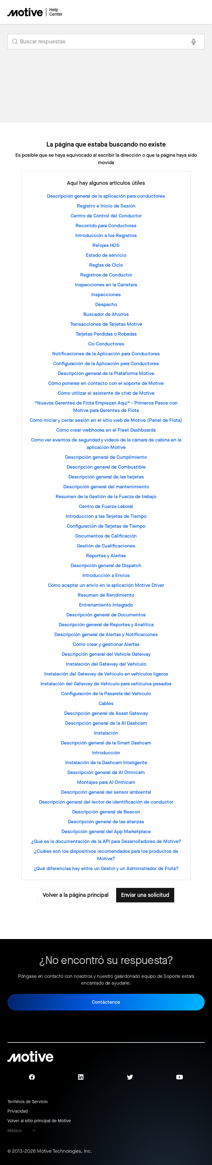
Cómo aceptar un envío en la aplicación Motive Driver (106, 585)
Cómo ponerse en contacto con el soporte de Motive (106, 383)
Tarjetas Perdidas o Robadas (106, 334)
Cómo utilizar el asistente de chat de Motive (106, 393)
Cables (106, 703)
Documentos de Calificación (106, 536)
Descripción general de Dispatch (106, 565)
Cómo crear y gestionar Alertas (106, 644)
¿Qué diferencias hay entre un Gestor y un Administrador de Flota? (106, 868)
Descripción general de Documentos (106, 614)
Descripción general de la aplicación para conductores (106, 196)
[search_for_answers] (106, 41)
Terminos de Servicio (27, 1101)
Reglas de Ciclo (106, 265)
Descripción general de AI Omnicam (106, 772)
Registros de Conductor (106, 275)
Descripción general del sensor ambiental (106, 792)
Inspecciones (106, 294)
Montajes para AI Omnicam (106, 782)
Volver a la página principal (75, 895)
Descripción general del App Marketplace (106, 831)
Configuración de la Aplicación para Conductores (106, 363)
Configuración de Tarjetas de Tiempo (106, 526)
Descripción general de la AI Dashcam (106, 723)
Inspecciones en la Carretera (106, 284)
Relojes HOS (106, 245)
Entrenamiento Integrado (106, 605)
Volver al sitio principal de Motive (39, 1121)
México (14, 1130)
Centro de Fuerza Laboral (106, 506)
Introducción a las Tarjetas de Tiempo (106, 516)
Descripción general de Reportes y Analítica (106, 624)
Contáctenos (106, 1002)
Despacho (106, 304)
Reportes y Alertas (106, 555)
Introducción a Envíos (106, 575)
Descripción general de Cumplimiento (106, 457)
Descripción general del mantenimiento (106, 486)
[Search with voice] (193, 41)
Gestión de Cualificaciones (106, 545)
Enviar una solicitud (146, 895)
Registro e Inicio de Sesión (106, 206)
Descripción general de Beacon (106, 811)
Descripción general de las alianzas (106, 821)
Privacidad (17, 1111)
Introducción (106, 752)
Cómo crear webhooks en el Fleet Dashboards (106, 430)
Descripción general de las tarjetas (106, 477)
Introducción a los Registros (106, 235)
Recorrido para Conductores (106, 225)
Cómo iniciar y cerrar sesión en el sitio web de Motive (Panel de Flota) (106, 420)
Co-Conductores (106, 344)
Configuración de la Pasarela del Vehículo (106, 693)
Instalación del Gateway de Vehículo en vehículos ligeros (106, 674)
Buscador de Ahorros (106, 314)
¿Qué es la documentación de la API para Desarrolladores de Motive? (106, 841)
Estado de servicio (106, 255)
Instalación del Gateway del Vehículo (106, 664)
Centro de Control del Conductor (106, 215)
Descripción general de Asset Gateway (106, 713)
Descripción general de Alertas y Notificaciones (106, 634)
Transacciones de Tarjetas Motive (106, 324)
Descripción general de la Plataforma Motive (106, 373)
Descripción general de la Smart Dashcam (106, 743)
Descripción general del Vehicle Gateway (106, 654)
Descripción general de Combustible (106, 467)
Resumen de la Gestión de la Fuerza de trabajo (106, 496)
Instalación (106, 733)
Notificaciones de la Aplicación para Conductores (106, 353)
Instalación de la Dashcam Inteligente (106, 762)
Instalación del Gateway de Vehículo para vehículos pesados (106, 683)
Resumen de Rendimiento (106, 595)
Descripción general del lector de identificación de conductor (106, 802)
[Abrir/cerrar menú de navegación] (178, 12)
